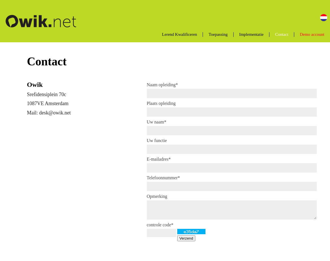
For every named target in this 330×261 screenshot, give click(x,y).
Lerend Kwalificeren (179, 34)
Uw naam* (157, 122)
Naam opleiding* (162, 84)
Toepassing (218, 34)
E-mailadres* (159, 159)
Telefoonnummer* (163, 177)
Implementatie (251, 34)
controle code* (160, 224)
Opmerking (157, 196)
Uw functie (157, 140)
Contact (281, 34)
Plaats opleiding (161, 103)
